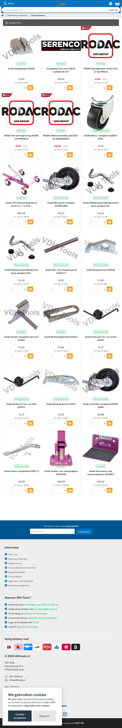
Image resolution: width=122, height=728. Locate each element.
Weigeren (44, 716)
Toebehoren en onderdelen (17, 15)
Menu (9, 3)
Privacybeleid (13, 576)
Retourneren (13, 563)
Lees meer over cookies (36, 705)
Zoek (113, 10)
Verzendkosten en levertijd (20, 567)
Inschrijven (84, 531)
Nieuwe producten (16, 558)
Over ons (11, 554)
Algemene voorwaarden (19, 581)
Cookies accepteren (20, 716)
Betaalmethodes (15, 572)
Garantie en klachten (17, 585)
